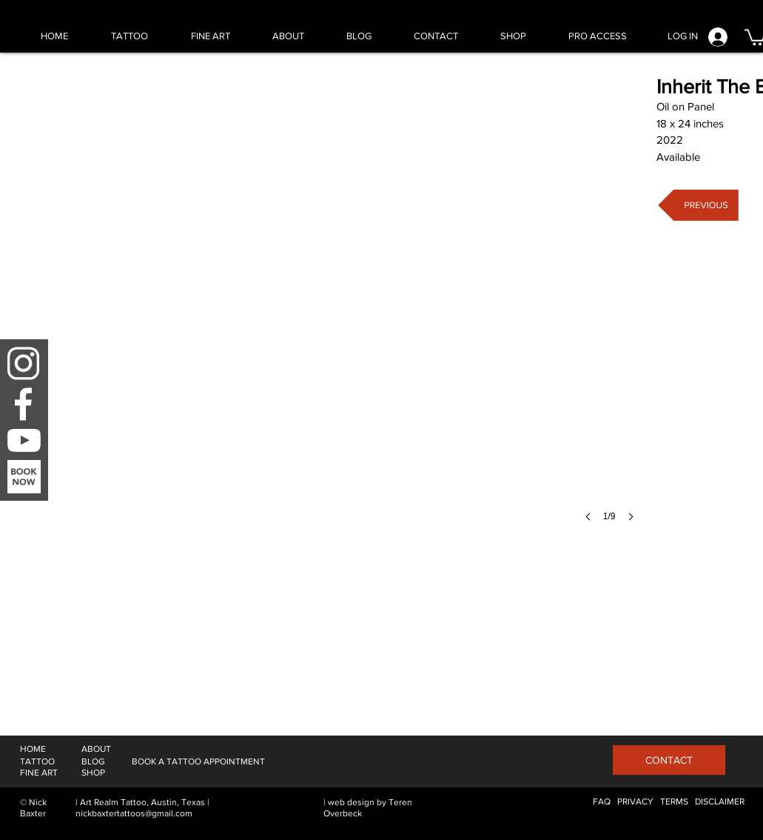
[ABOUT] (96, 749)
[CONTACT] (669, 760)
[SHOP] (93, 773)
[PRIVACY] (635, 802)
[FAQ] (602, 802)
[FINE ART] (39, 773)
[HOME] (33, 749)
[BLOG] (93, 762)
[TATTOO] (37, 762)
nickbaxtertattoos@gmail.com (133, 813)
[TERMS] (674, 802)
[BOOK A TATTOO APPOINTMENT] (198, 762)
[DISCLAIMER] (719, 802)
